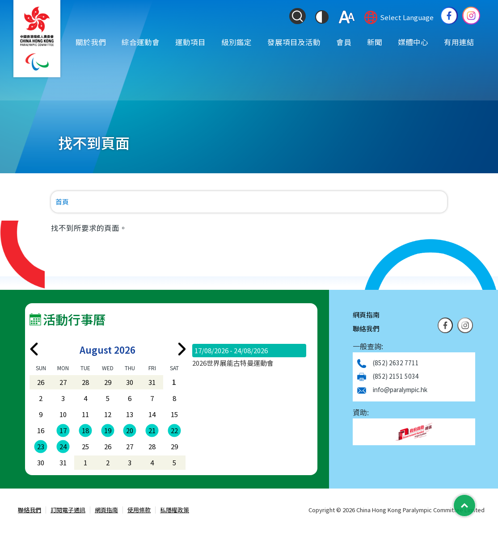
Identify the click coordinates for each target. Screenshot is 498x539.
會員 (343, 41)
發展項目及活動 (294, 41)
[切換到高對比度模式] (321, 17)
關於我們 (91, 41)
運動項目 (190, 41)
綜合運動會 (141, 41)
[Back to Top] (464, 505)
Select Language (407, 17)
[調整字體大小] (347, 17)
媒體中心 (413, 41)
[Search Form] (297, 16)
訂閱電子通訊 (68, 510)
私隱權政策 (174, 510)
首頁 (62, 201)
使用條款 (139, 510)
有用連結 (459, 41)
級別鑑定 (236, 41)
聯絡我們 (366, 328)
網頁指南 (366, 314)
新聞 (374, 41)
